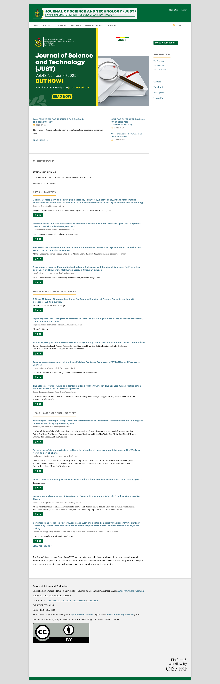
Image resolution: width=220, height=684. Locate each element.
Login (184, 10)
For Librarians (159, 69)
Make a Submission (165, 43)
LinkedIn (158, 98)
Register (173, 10)
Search (111, 25)
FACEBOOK (53, 600)
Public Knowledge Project (120, 614)
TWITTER (66, 600)
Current (61, 25)
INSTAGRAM (79, 600)
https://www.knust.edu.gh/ (131, 590)
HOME (36, 25)
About (47, 25)
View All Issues (41, 546)
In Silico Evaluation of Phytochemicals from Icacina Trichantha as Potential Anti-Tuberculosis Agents (87, 479)
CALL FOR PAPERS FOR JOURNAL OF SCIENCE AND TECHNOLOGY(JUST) (128, 122)
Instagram (158, 92)
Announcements (94, 25)
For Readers (158, 61)
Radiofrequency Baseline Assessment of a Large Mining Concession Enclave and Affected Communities (89, 342)
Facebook (158, 87)
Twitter (157, 81)
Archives (76, 25)
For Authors (158, 65)
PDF (39, 215)
